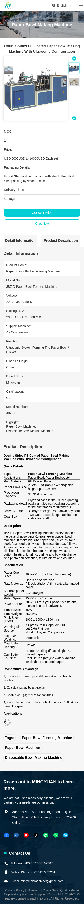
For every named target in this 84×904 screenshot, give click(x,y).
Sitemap (33, 890)
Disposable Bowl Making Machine (33, 757)
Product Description (61, 240)
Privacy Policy (14, 890)
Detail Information (20, 240)
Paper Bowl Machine (22, 748)
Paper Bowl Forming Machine (47, 738)
